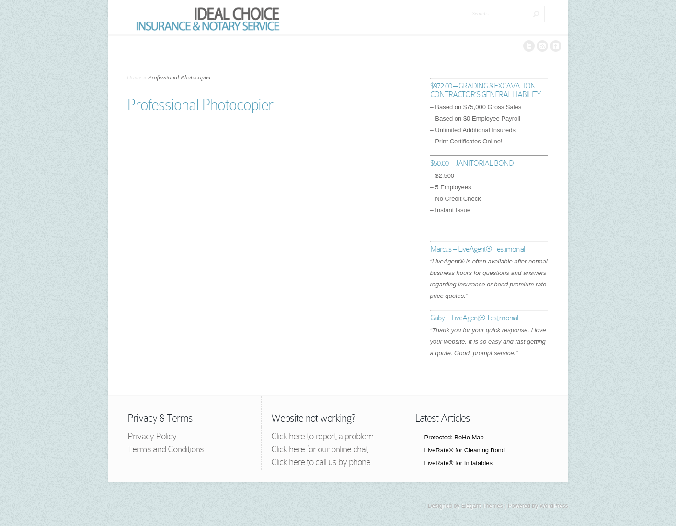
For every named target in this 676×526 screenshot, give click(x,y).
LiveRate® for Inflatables (458, 463)
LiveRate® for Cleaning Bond (464, 450)
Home (134, 77)
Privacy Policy (151, 436)
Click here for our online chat (319, 449)
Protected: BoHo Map (454, 437)
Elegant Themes (482, 506)
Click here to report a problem (322, 436)
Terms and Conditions (165, 449)
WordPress (553, 506)
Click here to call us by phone (320, 462)
